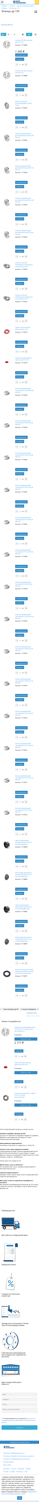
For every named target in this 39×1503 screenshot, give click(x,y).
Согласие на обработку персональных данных (18, 1456)
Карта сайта (7, 1465)
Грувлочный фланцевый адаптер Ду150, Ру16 (22, 1063)
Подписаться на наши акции (19, 1442)
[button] (1, 1009)
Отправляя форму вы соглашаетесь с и (19, 1420)
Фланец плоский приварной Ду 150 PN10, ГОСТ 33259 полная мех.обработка (24, 1029)
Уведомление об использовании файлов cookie (19, 1493)
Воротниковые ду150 (11, 1009)
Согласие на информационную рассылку (16, 1459)
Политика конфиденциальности (13, 1453)
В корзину (19, 59)
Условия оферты (8, 1462)
